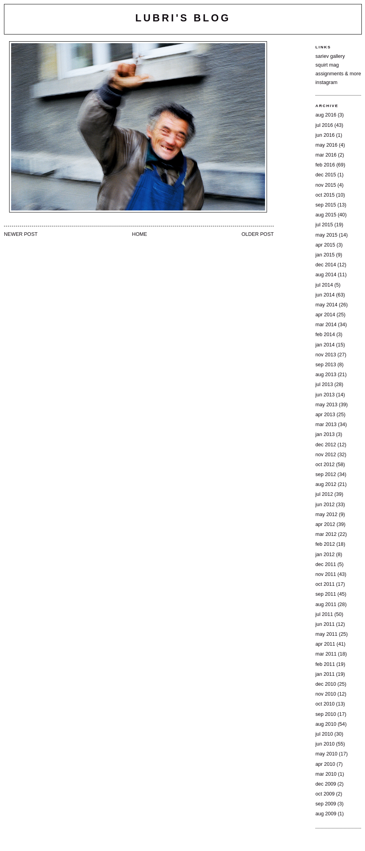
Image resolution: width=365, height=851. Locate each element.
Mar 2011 (325, 654)
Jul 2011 (324, 614)
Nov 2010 (325, 694)
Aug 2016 (325, 115)
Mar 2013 (325, 424)
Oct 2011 (324, 584)
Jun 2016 (324, 135)
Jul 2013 (324, 384)
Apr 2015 (325, 245)
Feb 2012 (325, 544)
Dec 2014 (325, 265)
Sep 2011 (325, 594)
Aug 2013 (325, 374)
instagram (326, 82)
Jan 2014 (324, 345)
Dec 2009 (325, 784)
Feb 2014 (325, 334)
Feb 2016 (325, 165)
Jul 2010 (324, 734)
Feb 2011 (325, 664)
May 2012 (326, 514)
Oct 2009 (324, 794)
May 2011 (326, 634)
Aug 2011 (325, 604)
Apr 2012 (325, 524)
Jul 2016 (324, 125)
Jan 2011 (324, 674)
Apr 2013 (325, 414)
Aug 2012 (325, 484)
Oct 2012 (324, 464)
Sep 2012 (325, 474)
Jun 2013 (324, 395)
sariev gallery (330, 56)
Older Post (258, 234)
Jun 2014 (324, 295)
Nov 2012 (325, 454)
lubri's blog (183, 17)
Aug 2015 (325, 215)
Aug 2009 (325, 814)
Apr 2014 (325, 314)
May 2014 (326, 305)
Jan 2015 (324, 255)
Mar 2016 (325, 155)
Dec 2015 (325, 175)
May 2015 (326, 235)
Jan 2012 (324, 554)
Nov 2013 (325, 355)
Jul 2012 (324, 494)
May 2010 (326, 754)
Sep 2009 (325, 804)
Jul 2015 (324, 225)
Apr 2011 (325, 644)
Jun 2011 (324, 624)
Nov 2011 (325, 574)
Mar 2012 (325, 534)
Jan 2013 (324, 434)
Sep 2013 (325, 364)
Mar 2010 (325, 774)
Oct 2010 (324, 704)
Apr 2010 (325, 764)
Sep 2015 (325, 205)
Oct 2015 (324, 195)
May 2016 (326, 145)
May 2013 (326, 404)
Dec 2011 (325, 564)
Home (139, 234)
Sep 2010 (325, 714)
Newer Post (21, 234)
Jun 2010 (324, 744)
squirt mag (327, 65)
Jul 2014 (324, 285)
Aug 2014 (325, 274)
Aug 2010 (325, 724)
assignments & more (338, 73)
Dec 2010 (325, 684)
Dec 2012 (325, 444)
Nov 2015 (325, 185)
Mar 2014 (325, 324)
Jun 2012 (324, 504)
